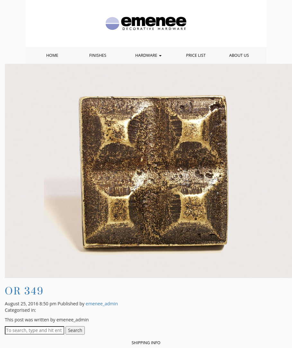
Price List (196, 55)
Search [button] (75, 330)
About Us (239, 55)
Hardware (148, 55)
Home (52, 55)
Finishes (97, 55)
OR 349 (24, 290)
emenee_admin (102, 304)
